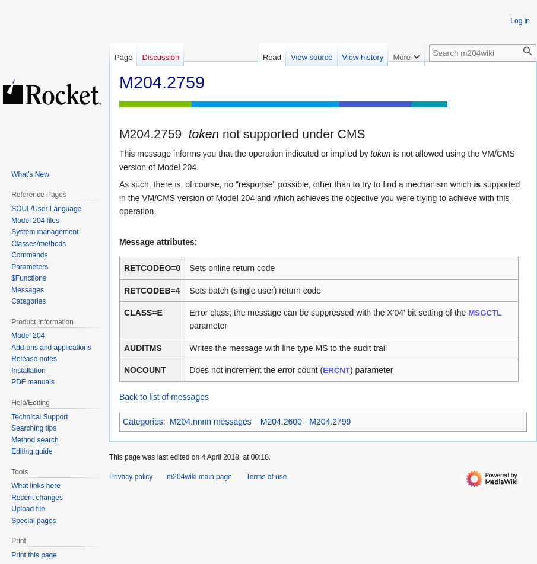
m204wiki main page (199, 477)
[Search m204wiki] (482, 53)
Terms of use (266, 477)
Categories (143, 421)
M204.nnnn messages (211, 421)
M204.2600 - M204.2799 (305, 421)
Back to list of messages (164, 397)
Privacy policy (130, 477)
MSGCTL (484, 312)
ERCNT (336, 370)
